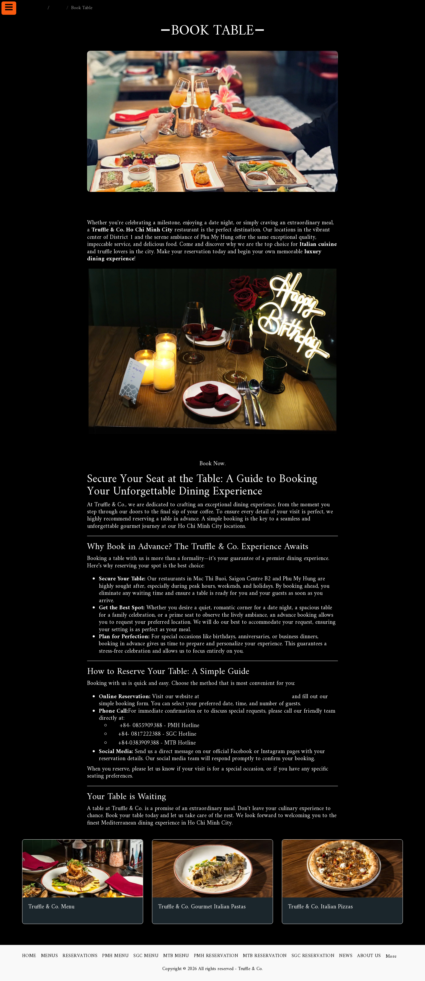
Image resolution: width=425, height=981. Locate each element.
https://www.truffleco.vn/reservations (211, 450)
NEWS (58, 8)
